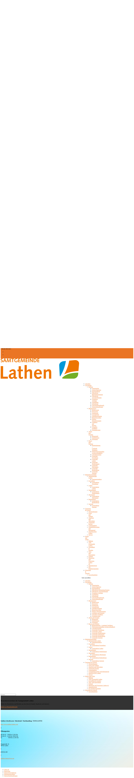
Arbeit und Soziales (94, 617)
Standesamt (95, 413)
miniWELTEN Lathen (95, 673)
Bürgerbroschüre (96, 417)
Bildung (91, 541)
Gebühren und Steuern (98, 613)
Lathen (90, 485)
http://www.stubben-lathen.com (9, 724)
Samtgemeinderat (97, 479)
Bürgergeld (95, 436)
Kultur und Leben (87, 538)
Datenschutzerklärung (10, 772)
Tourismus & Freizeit (88, 509)
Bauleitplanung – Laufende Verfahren (96, 448)
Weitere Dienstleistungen (96, 420)
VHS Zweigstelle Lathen (92, 544)
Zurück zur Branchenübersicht (9, 707)
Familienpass (95, 437)
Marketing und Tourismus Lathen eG (91, 561)
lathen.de (6, 769)
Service (91, 535)
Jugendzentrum (93, 565)
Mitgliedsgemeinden (90, 639)
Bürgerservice (92, 408)
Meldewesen (95, 410)
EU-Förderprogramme (93, 567)
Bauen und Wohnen (94, 624)
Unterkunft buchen (92, 523)
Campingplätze (93, 525)
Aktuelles (87, 580)
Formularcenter (96, 430)
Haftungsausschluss (9, 774)
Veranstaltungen (93, 511)
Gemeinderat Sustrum (95, 506)
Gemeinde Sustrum (95, 472)
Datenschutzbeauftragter (11, 776)
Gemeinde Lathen (95, 460)
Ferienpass (95, 439)
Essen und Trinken (94, 665)
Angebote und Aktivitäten (96, 667)
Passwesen (95, 411)
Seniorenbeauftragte (97, 407)
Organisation (95, 388)
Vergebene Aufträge (95, 400)
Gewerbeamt (95, 414)
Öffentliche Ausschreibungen (96, 396)
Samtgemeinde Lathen (95, 641)
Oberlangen (92, 494)
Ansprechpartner (96, 390)
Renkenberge (92, 499)
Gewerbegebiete (93, 575)
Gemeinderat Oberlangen (95, 497)
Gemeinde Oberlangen (95, 466)
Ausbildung (95, 402)
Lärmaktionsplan (96, 454)
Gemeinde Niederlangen (95, 463)
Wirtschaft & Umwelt (88, 572)
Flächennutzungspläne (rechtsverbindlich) (98, 452)
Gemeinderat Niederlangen (95, 492)
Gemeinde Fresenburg (95, 457)
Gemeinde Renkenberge (95, 469)
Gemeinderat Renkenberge (95, 501)
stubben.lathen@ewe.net (7, 758)
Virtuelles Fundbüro (94, 427)
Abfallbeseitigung (97, 416)
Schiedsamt (95, 404)
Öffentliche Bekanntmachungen (97, 393)
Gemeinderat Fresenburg (95, 483)
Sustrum (91, 504)
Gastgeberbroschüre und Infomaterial (99, 671)
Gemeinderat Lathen (95, 487)
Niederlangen (92, 490)
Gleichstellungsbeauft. (98, 405)
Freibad (91, 556)
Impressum (7, 771)
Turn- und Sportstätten (95, 682)
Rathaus (91, 387)
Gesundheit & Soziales (95, 681)
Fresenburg (92, 481)
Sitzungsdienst (96, 391)
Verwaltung (88, 385)
